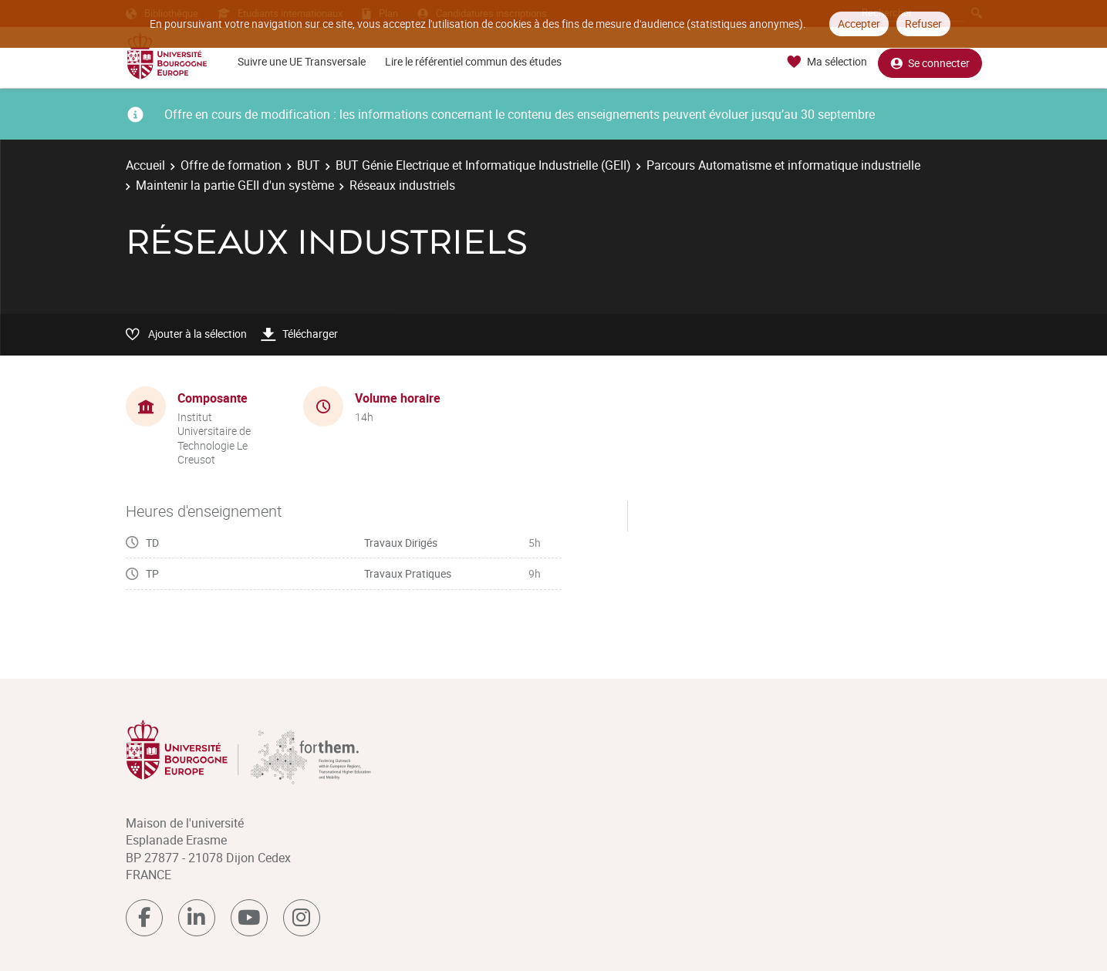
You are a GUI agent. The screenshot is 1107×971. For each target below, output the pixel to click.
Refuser (923, 23)
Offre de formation (231, 165)
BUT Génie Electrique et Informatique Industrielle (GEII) (483, 165)
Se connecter (930, 62)
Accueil (145, 165)
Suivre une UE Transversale (302, 61)
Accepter (859, 23)
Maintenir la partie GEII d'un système (235, 185)
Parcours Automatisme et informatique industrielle (783, 165)
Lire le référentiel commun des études (473, 61)
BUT (308, 165)
